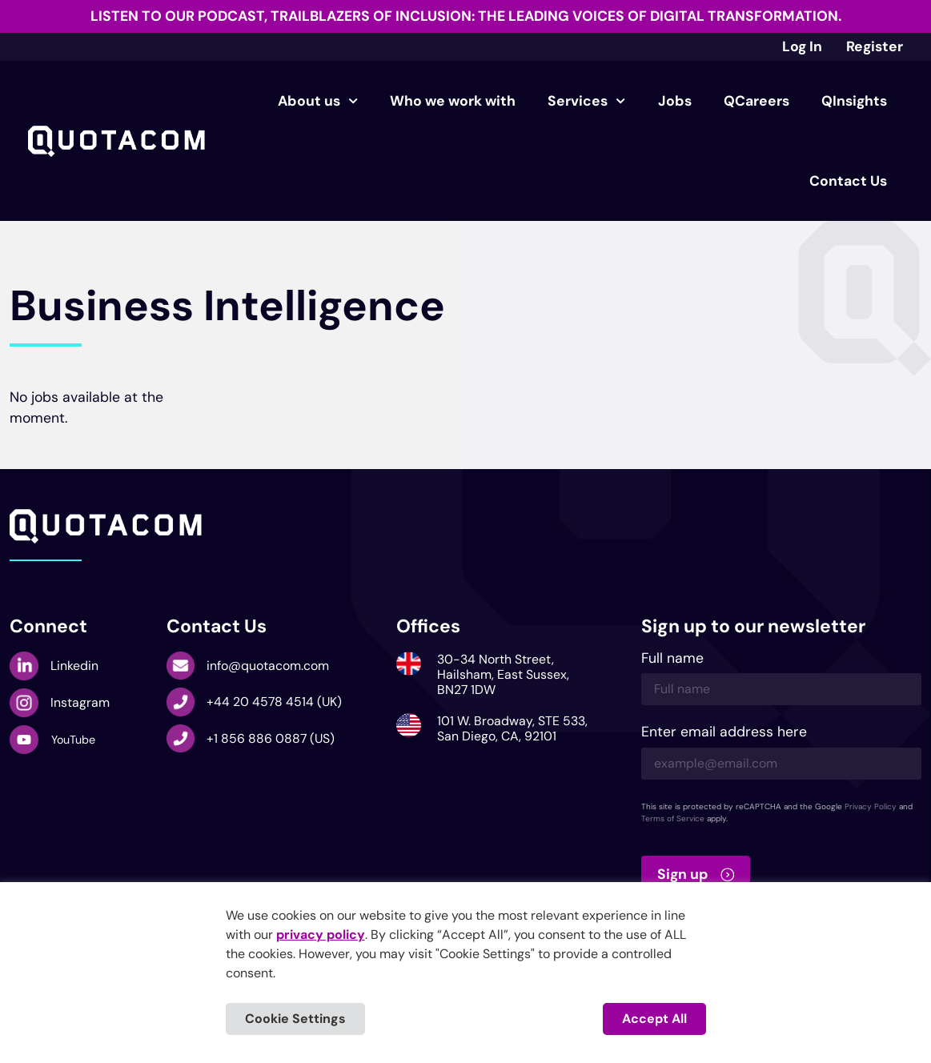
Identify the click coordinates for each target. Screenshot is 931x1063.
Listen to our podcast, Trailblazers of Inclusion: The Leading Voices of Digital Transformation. (465, 16)
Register (874, 46)
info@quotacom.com (268, 665)
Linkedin (74, 665)
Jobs (675, 101)
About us (318, 101)
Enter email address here (724, 732)
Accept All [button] (654, 1018)
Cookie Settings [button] (295, 1018)
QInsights (854, 101)
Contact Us (848, 181)
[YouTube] (24, 739)
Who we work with (453, 101)
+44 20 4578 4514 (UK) (274, 701)
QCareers (756, 101)
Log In (802, 46)
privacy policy (320, 934)
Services (586, 101)
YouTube (73, 739)
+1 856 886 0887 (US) (271, 738)
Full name (672, 659)
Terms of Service (672, 818)
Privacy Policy (871, 806)
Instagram (80, 702)
